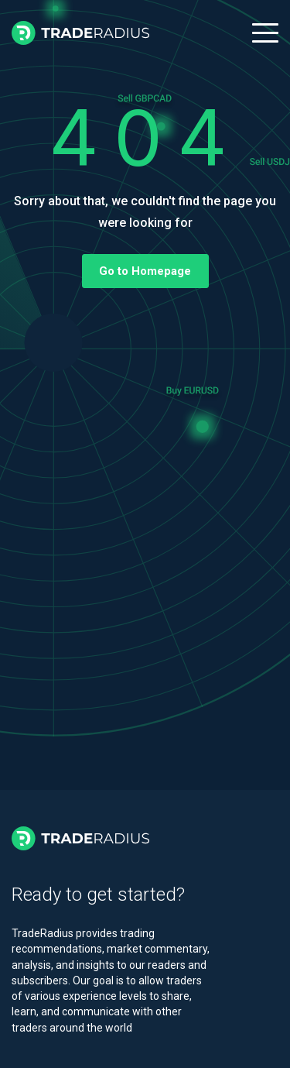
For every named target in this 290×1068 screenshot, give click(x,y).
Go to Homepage (145, 271)
